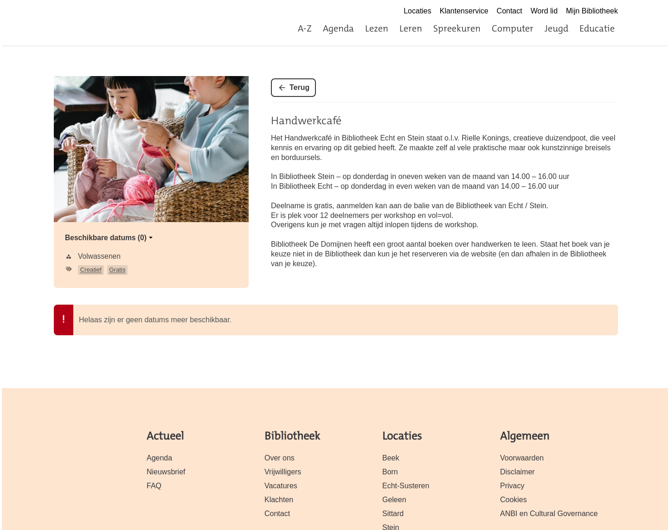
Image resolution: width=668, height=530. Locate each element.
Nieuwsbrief (166, 472)
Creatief (91, 269)
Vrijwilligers (282, 472)
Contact (509, 11)
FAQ (154, 486)
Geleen (394, 500)
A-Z (305, 28)
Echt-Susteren (405, 486)
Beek (390, 458)
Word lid (544, 11)
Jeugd (556, 28)
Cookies (513, 500)
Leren (410, 28)
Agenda (338, 28)
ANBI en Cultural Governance (549, 513)
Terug (299, 87)
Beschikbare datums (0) (109, 238)
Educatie (597, 28)
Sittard (393, 513)
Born (390, 472)
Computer (512, 28)
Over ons (279, 458)
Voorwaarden (522, 458)
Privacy (512, 486)
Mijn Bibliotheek (592, 11)
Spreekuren (457, 28)
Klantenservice (464, 11)
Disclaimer (517, 472)
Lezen (376, 28)
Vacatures (280, 486)
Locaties (417, 11)
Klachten (278, 500)
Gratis (117, 269)
